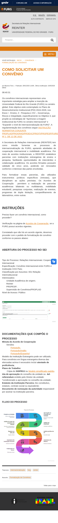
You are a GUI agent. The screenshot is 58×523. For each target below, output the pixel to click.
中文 (35, 15)
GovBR (4, 3)
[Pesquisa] (52, 40)
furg (29, 470)
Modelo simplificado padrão (41, 371)
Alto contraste (37, 19)
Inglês (41, 15)
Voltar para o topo (50, 485)
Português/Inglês (18, 350)
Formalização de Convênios (20, 477)
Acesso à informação (42, 3)
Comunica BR (21, 3)
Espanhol (51, 15)
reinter (35, 470)
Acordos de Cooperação (37, 223)
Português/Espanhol (20, 353)
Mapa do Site (51, 19)
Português (16, 347)
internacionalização (18, 470)
